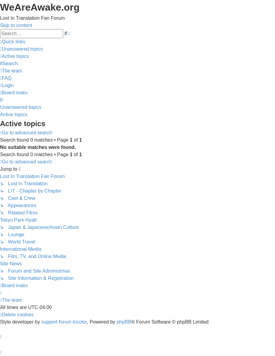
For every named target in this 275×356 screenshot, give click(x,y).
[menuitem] (21, 49)
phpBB (124, 321)
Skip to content (16, 25)
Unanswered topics (20, 107)
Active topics (13, 114)
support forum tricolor (64, 321)
